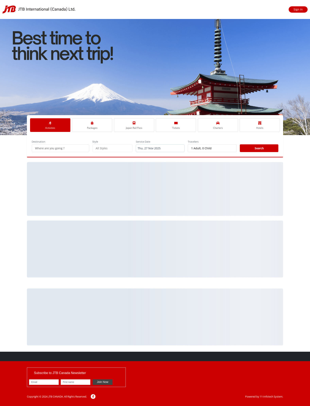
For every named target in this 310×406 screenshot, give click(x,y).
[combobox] (160, 148)
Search (259, 148)
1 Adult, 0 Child (201, 148)
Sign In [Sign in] (298, 9)
